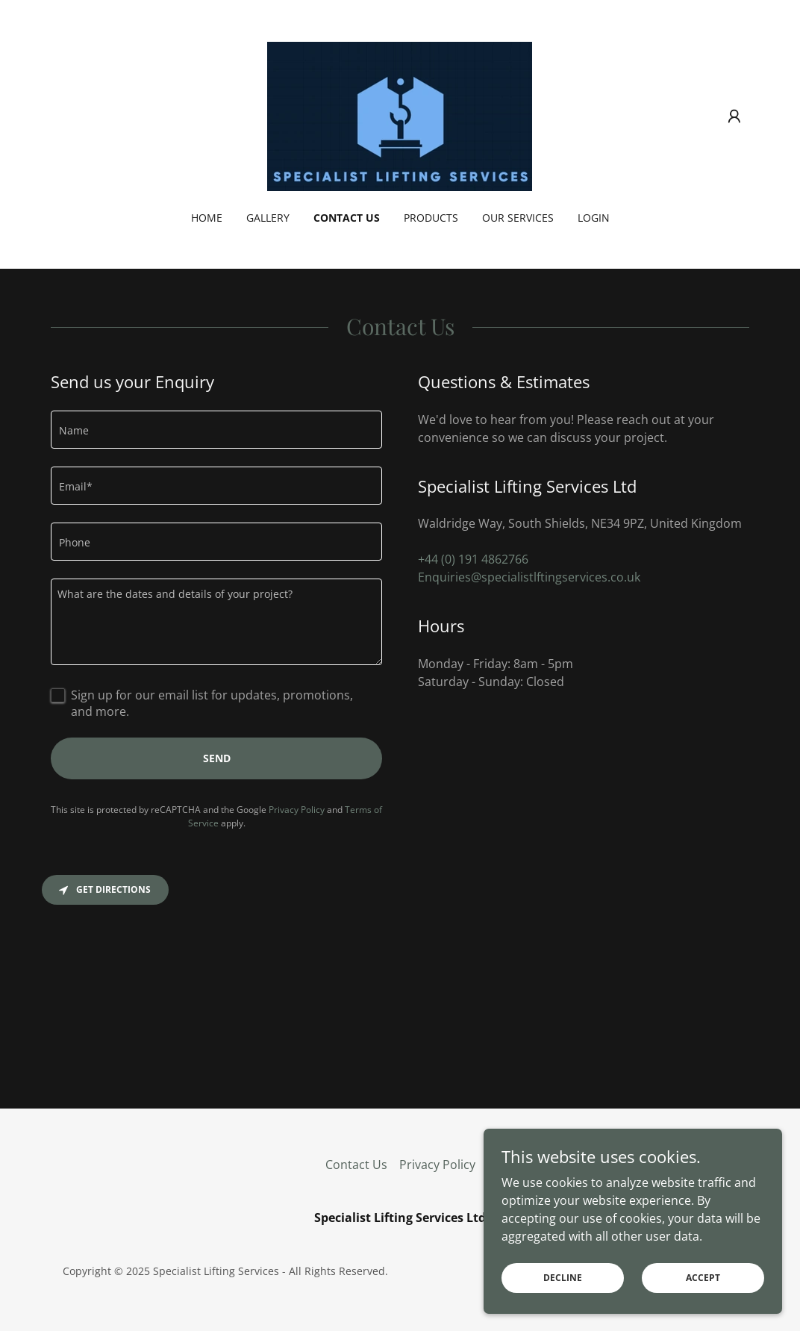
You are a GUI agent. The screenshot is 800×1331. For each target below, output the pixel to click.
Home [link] (206, 218)
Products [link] (431, 218)
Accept (703, 1277)
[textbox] (216, 430)
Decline (562, 1277)
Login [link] (594, 218)
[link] (399, 115)
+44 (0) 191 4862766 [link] (473, 559)
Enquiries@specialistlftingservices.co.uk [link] (529, 577)
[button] (734, 116)
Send (217, 758)
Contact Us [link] (346, 218)
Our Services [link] (518, 218)
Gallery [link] (268, 218)
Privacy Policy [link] (297, 809)
